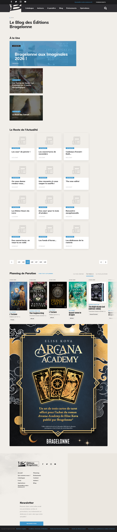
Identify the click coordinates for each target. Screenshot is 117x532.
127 (36, 262)
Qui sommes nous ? (24, 475)
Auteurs (40, 8)
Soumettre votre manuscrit (83, 2)
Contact (35, 478)
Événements (71, 8)
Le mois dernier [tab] (78, 274)
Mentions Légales (21, 528)
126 (32, 262)
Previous (101, 262)
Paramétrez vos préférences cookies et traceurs (101, 528)
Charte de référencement (79, 528)
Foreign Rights (101, 2)
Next (105, 262)
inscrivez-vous (32, 523)
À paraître (51, 8)
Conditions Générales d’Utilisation (38, 528)
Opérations (84, 8)
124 (23, 262)
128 (41, 262)
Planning (36, 473)
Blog (61, 8)
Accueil (20, 473)
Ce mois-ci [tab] (89, 274)
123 (19, 262)
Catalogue (29, 8)
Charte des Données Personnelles (59, 528)
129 (45, 262)
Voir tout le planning (46, 273)
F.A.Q (19, 480)
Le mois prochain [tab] (102, 274)
